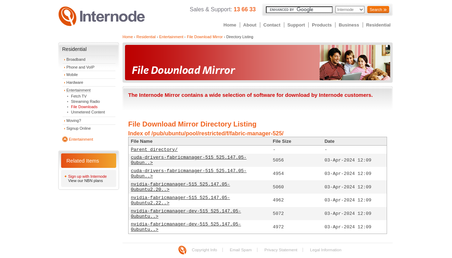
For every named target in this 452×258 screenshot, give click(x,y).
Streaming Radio (85, 101)
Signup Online (78, 128)
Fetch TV (79, 96)
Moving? (73, 120)
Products (322, 25)
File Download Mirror (204, 37)
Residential (378, 25)
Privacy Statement (280, 250)
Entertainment (78, 90)
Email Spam (241, 250)
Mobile (72, 74)
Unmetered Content (88, 112)
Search (376, 9)
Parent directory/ (154, 149)
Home (230, 25)
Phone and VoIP (80, 67)
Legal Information (325, 250)
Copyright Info (204, 250)
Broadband (75, 59)
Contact (271, 25)
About (250, 25)
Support (296, 25)
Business (349, 25)
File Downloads (84, 107)
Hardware (74, 82)
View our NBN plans (85, 180)
